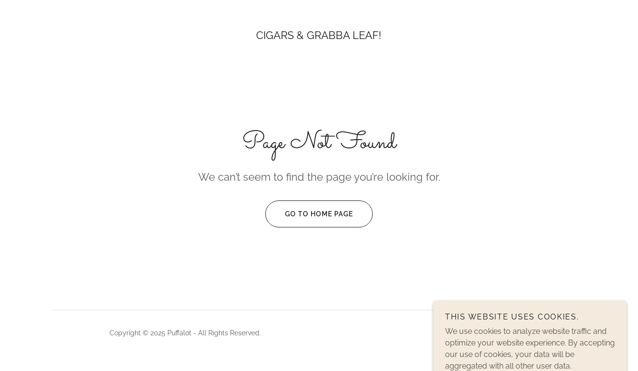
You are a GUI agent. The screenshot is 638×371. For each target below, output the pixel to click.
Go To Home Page (309, 213)
